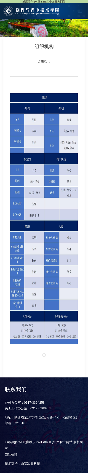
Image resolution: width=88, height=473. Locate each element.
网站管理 (11, 455)
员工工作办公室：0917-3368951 (28, 408)
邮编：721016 (15, 423)
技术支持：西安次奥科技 (22, 463)
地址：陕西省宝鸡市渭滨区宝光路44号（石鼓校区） (42, 417)
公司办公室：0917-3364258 (25, 402)
